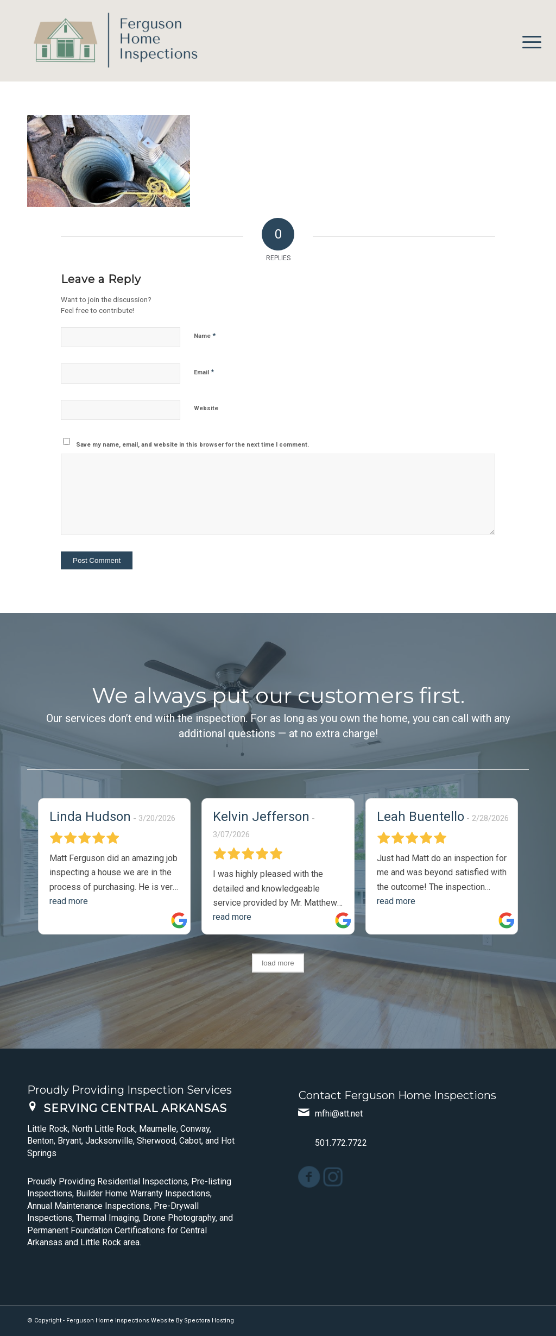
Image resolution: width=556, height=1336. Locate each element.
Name (205, 335)
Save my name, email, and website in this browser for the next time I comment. (192, 444)
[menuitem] (528, 40)
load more (278, 963)
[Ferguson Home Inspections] (108, 40)
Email (204, 372)
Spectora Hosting (209, 1320)
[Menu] (528, 40)
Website (206, 408)
